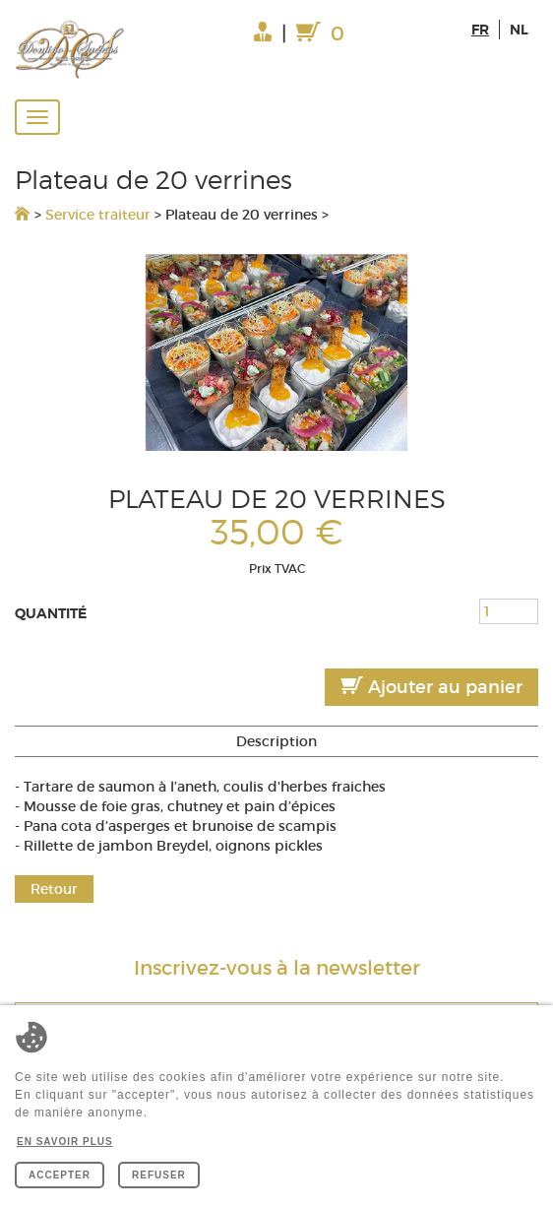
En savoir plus (65, 1141)
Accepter (60, 1175)
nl (519, 29)
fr (480, 29)
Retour (54, 889)
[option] (276, 352)
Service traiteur (98, 214)
